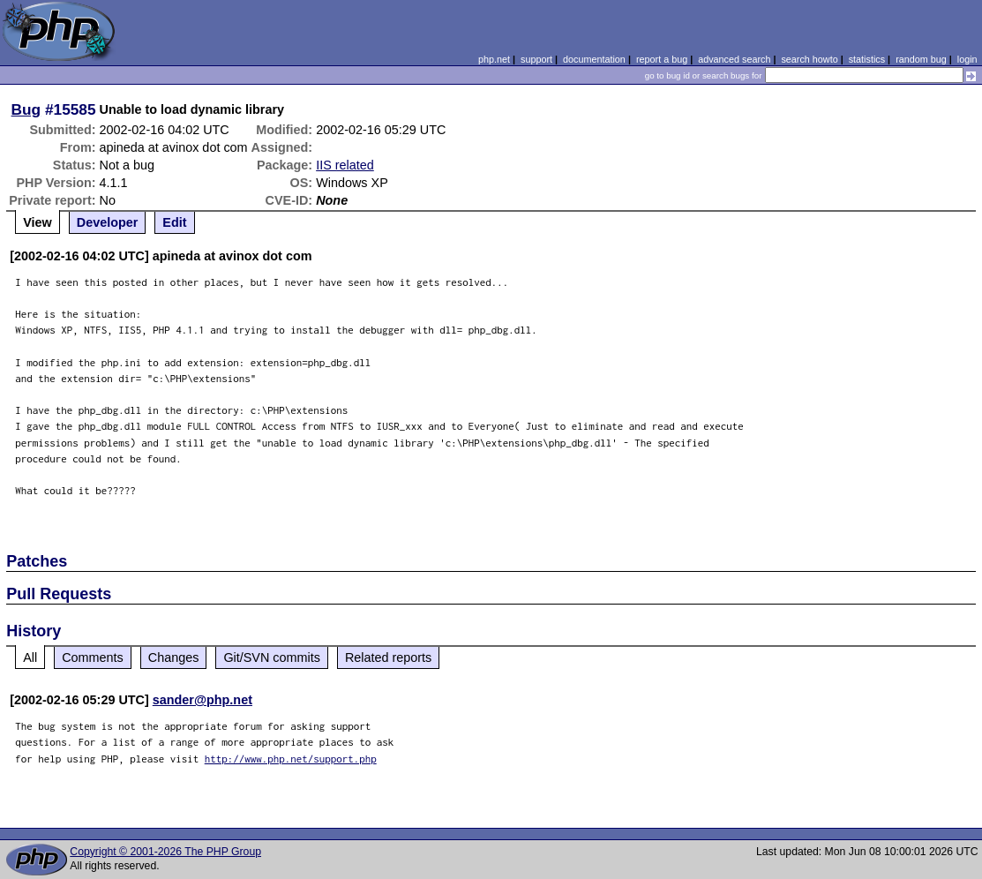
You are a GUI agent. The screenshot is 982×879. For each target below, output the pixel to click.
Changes (173, 657)
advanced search (734, 59)
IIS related (345, 165)
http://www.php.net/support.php (291, 758)
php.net (494, 59)
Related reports (388, 657)
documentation (594, 59)
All (30, 657)
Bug (26, 109)
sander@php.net (202, 700)
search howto (809, 59)
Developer (108, 222)
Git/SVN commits (271, 657)
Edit (174, 222)
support (536, 59)
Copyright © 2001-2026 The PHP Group (165, 851)
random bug (921, 59)
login (967, 59)
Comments (93, 657)
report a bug (661, 59)
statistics (867, 59)
